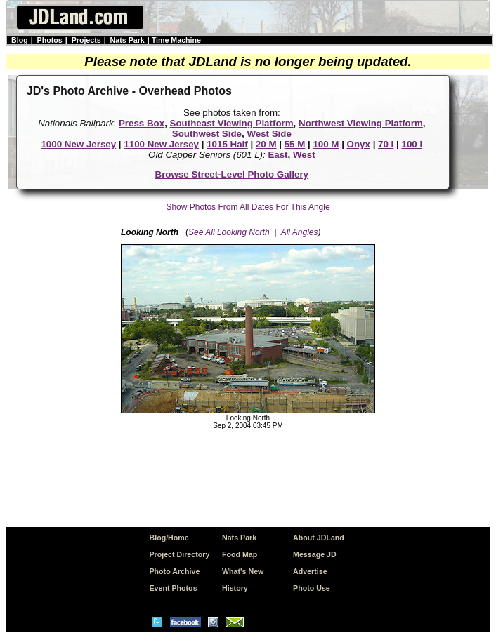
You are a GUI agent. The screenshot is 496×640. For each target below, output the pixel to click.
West (304, 154)
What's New (242, 571)
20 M (266, 144)
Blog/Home (168, 537)
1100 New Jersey (161, 144)
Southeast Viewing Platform (232, 123)
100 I (411, 144)
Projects (86, 40)
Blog (19, 40)
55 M (295, 144)
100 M (326, 144)
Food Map (239, 554)
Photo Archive (174, 571)
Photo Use (311, 588)
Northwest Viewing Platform (361, 123)
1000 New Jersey (78, 144)
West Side (269, 133)
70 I (385, 144)
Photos (50, 40)
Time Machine (176, 40)
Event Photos (173, 588)
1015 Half (227, 144)
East (277, 154)
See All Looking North (229, 232)
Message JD (315, 554)
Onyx (358, 144)
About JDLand (318, 537)
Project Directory (179, 554)
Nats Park (127, 40)
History (235, 588)
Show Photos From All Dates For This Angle (247, 207)
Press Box (141, 123)
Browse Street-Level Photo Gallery (232, 174)
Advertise (310, 571)
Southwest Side (207, 133)
